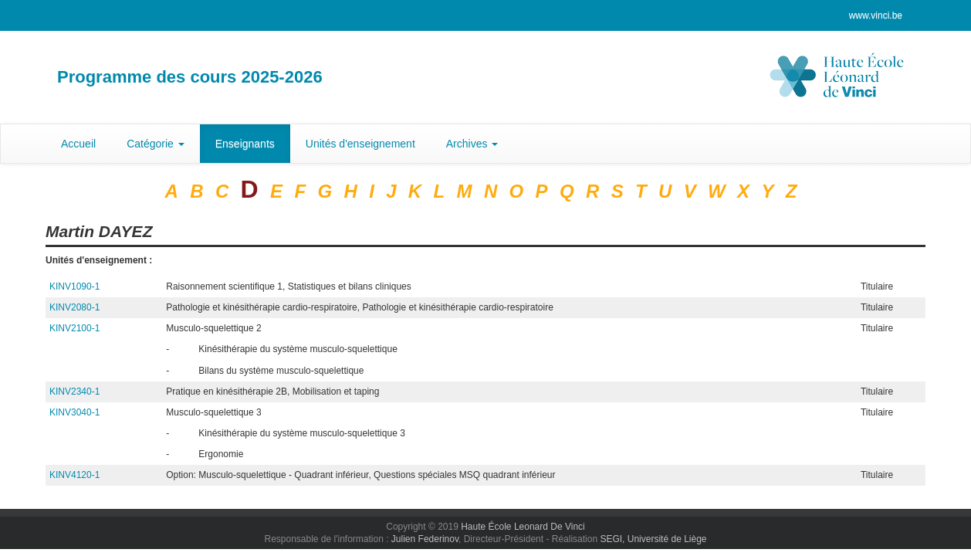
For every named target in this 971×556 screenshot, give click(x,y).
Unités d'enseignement (360, 143)
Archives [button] (472, 143)
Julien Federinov (424, 539)
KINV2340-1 (74, 391)
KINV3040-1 (74, 412)
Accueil (78, 143)
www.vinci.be (875, 15)
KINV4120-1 (74, 475)
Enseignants (245, 143)
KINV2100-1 (74, 328)
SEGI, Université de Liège (653, 539)
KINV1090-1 (74, 286)
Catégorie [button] (155, 143)
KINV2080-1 (74, 307)
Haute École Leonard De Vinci (523, 526)
